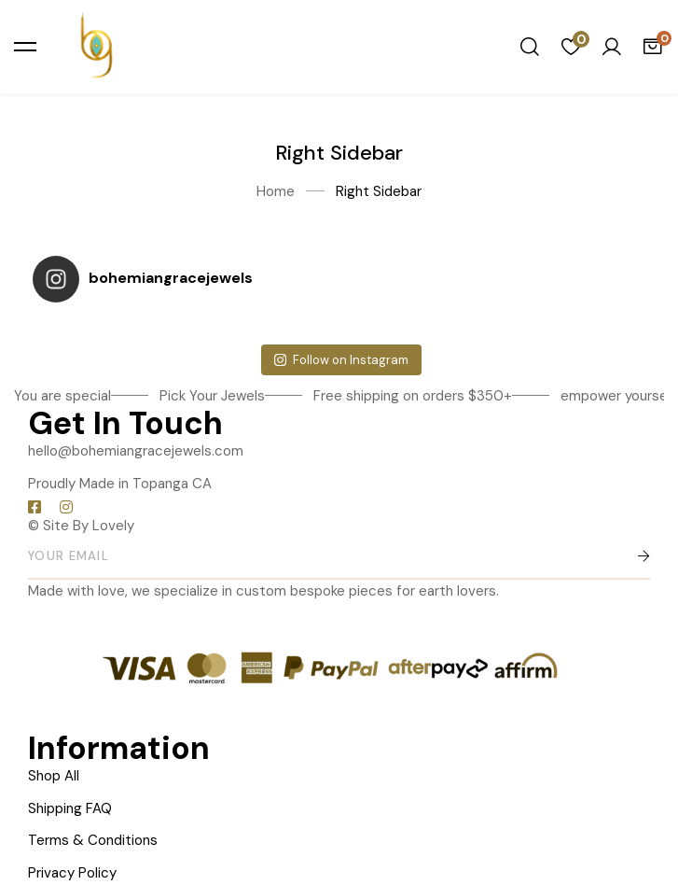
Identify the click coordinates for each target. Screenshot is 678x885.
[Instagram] (66, 507)
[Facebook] (34, 507)
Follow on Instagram (341, 360)
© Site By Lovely (81, 526)
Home (275, 191)
